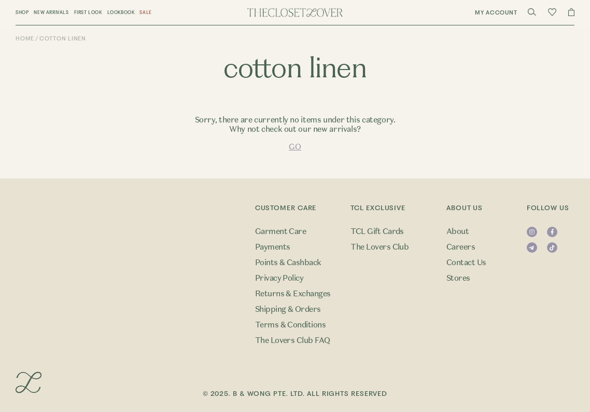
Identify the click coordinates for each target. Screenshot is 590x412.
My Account (496, 12)
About (457, 231)
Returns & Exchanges (293, 293)
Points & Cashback (288, 262)
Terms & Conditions (290, 324)
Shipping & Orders (288, 309)
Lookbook (121, 12)
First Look (88, 12)
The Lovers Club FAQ (292, 340)
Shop (22, 12)
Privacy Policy (279, 278)
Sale (145, 12)
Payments (272, 247)
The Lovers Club (379, 247)
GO (295, 147)
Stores (458, 278)
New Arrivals (51, 12)
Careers (460, 247)
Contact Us (466, 262)
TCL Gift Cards (377, 231)
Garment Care (280, 231)
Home (25, 38)
